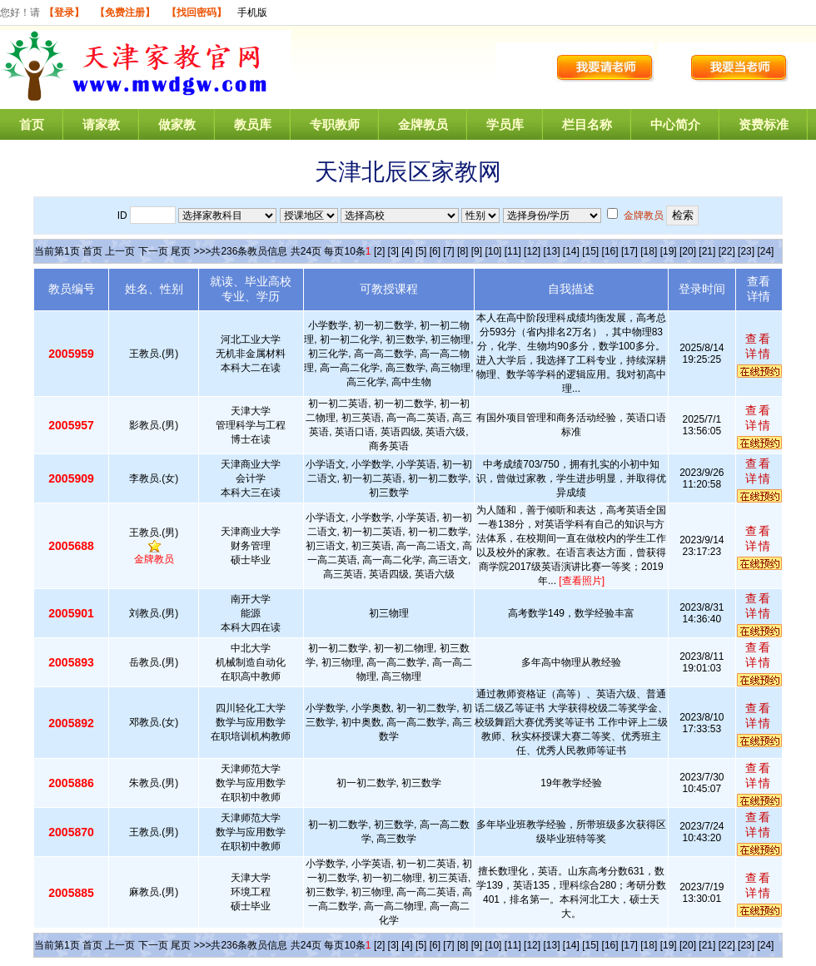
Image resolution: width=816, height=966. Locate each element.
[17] (629, 251)
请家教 (101, 124)
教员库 (252, 124)
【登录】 (64, 12)
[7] (448, 251)
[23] (746, 251)
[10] (493, 251)
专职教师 (335, 124)
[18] (648, 251)
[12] (532, 251)
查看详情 (758, 346)
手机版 (252, 12)
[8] (462, 251)
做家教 (177, 124)
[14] (571, 251)
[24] (765, 251)
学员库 (505, 124)
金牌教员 (423, 124)
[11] (513, 251)
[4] (406, 251)
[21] (707, 251)
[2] (379, 251)
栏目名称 (587, 124)
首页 (31, 124)
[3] (393, 251)
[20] (687, 251)
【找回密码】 (196, 12)
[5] (420, 251)
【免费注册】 (125, 12)
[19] (668, 251)
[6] (435, 251)
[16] (610, 251)
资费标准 (764, 124)
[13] (551, 251)
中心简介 (675, 124)
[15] (590, 251)
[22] (727, 251)
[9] (476, 251)
